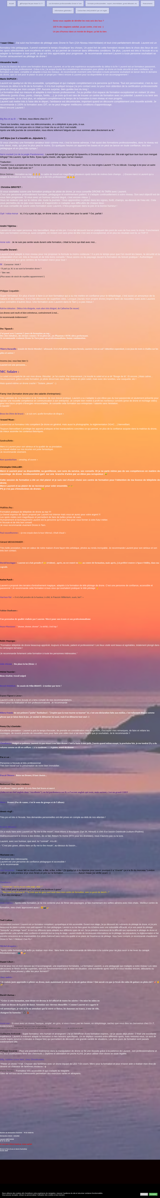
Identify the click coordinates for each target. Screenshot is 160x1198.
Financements (147, 3)
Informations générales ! (63, 11)
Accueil (11, 3)
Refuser (144, 1194)
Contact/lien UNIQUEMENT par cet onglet (92, 11)
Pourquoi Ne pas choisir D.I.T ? (31, 3)
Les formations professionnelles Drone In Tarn (65, 3)
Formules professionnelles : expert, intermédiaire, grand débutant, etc (112, 3)
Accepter (153, 1194)
